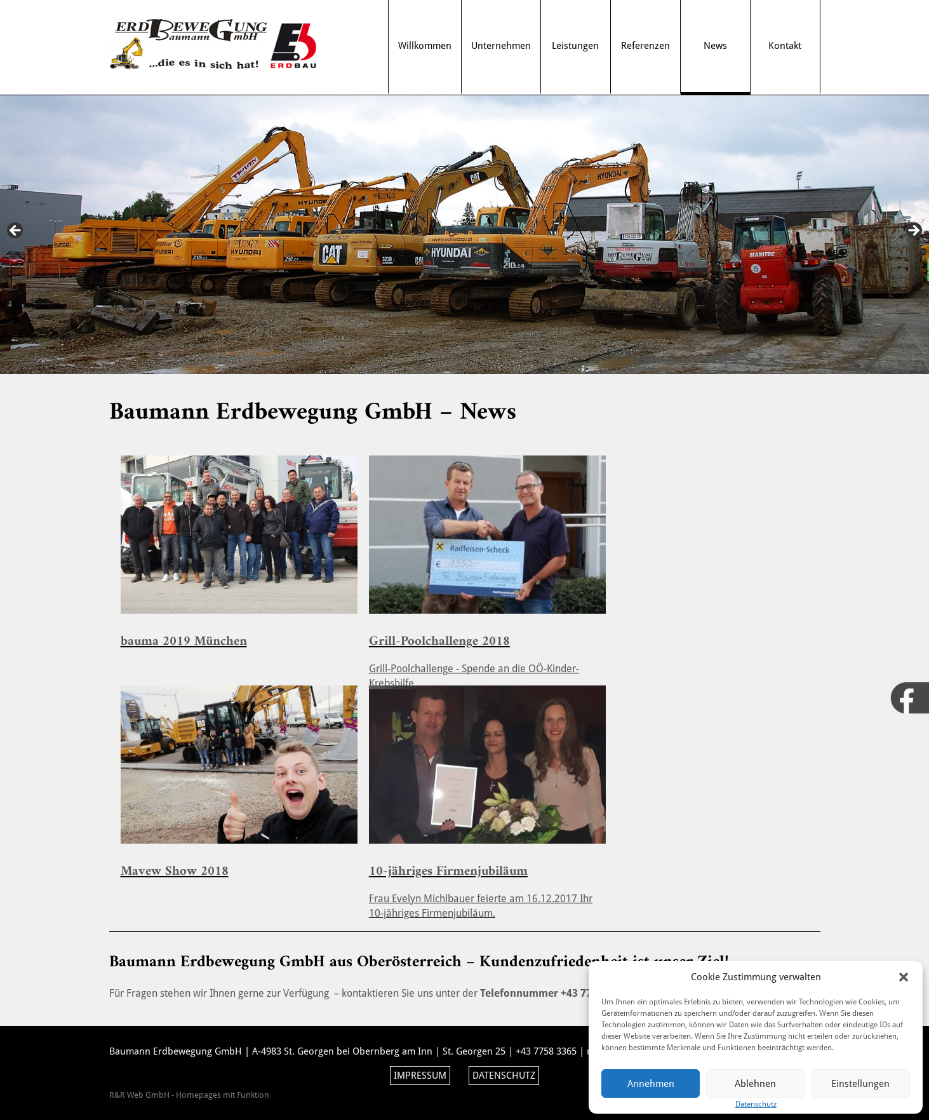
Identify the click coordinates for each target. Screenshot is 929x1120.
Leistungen (575, 45)
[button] (903, 977)
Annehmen (650, 1084)
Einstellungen (860, 1084)
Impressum (420, 1075)
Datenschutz (503, 1075)
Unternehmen (501, 45)
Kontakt (784, 45)
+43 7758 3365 (546, 1051)
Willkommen (424, 45)
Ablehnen (755, 1084)
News (715, 45)
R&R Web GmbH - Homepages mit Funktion (189, 1095)
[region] (464, 234)
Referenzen (645, 45)
